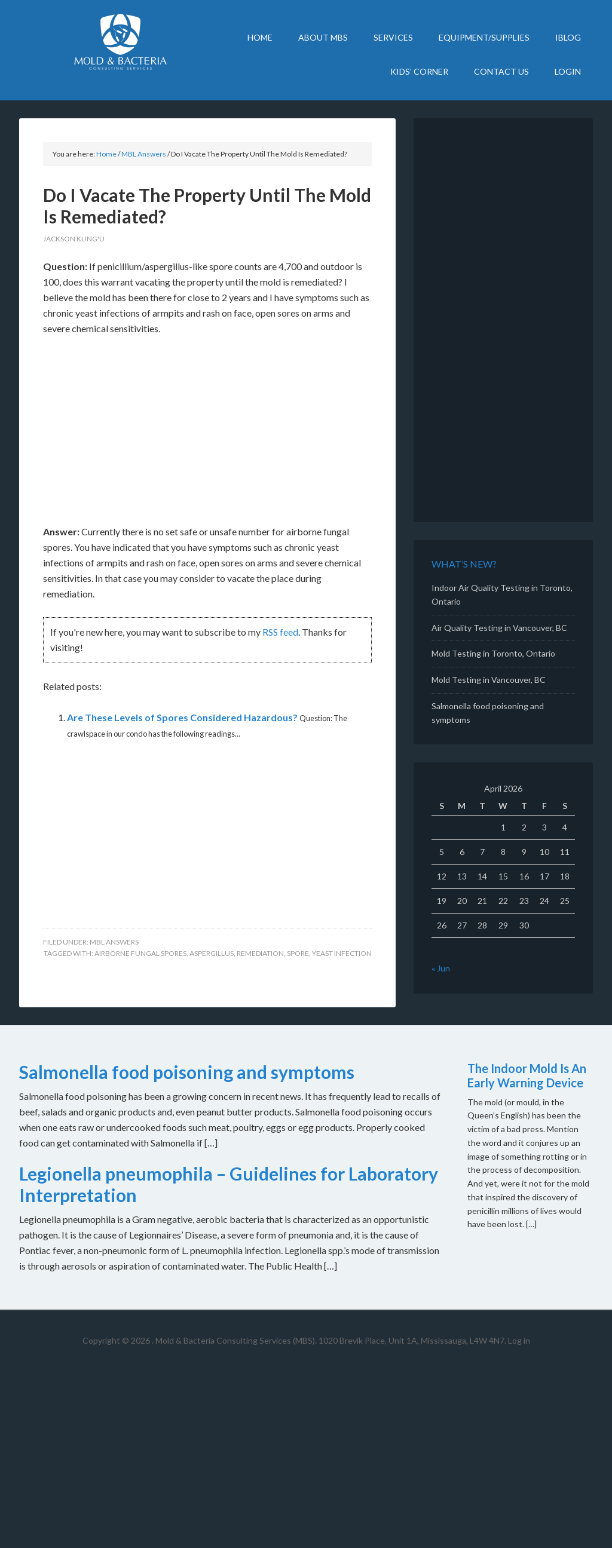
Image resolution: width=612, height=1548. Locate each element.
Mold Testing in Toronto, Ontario (493, 653)
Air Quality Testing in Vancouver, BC (499, 628)
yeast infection (342, 953)
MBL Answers (114, 941)
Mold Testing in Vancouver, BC (489, 680)
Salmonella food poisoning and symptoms (186, 1072)
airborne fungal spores (140, 953)
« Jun (441, 968)
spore (298, 953)
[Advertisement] (207, 435)
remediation (260, 953)
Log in (519, 1340)
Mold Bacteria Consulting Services (120, 42)
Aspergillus (211, 953)
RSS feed (280, 631)
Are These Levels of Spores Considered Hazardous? (182, 717)
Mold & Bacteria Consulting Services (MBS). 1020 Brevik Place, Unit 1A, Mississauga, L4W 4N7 (329, 1340)
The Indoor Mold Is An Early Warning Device (526, 1075)
